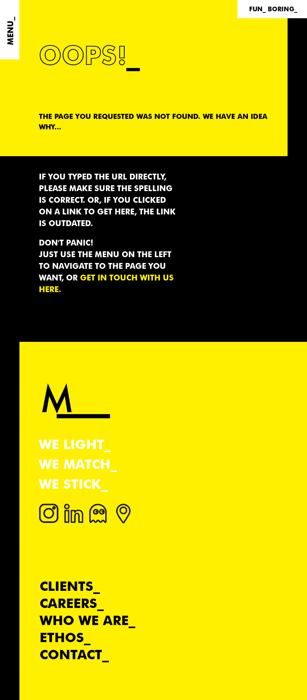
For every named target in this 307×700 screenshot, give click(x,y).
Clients (66, 586)
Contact (71, 654)
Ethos (62, 637)
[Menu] (9, 29)
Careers (68, 603)
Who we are (84, 620)
